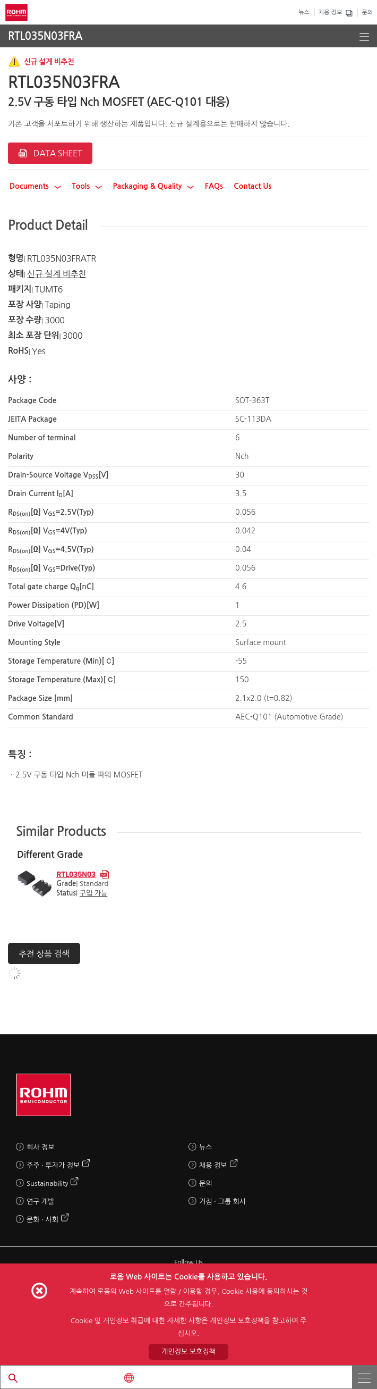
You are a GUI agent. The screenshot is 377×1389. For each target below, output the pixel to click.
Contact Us (252, 186)
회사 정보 (41, 1147)
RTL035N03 (76, 873)
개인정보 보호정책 (188, 1351)
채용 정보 (330, 12)
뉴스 (304, 12)
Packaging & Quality (153, 186)
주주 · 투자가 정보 (53, 1165)
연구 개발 (41, 1201)
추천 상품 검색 (44, 953)
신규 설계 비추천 (56, 274)
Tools (87, 186)
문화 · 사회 (42, 1219)
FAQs (214, 186)
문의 (367, 12)
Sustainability (47, 1183)
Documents (35, 186)
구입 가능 (94, 893)
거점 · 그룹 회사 (222, 1201)
